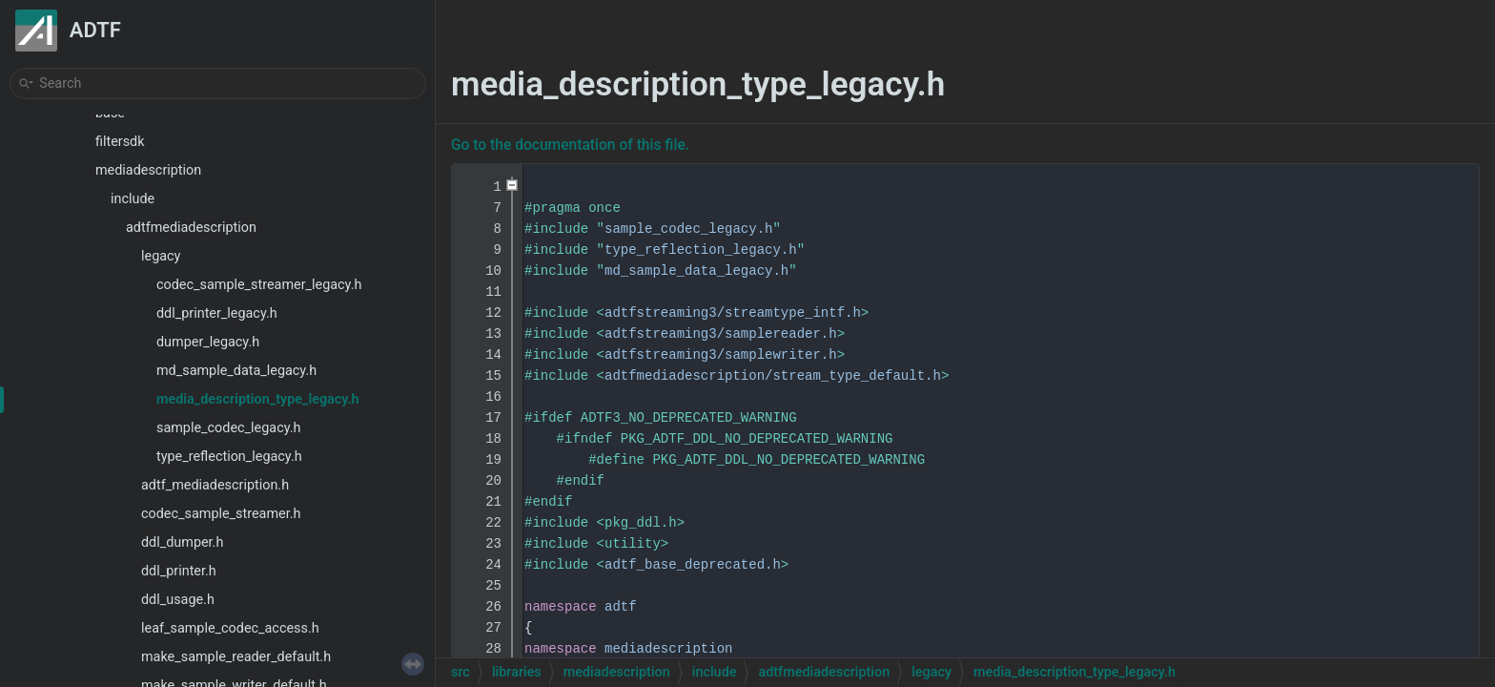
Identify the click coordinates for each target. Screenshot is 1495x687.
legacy (160, 256)
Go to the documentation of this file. (570, 145)
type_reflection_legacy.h (229, 456)
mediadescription (148, 170)
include (132, 199)
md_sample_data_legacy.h (236, 371)
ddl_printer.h (178, 571)
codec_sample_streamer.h (220, 514)
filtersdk (120, 142)
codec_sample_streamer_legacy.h (258, 285)
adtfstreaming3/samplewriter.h (720, 355)
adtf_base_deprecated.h (692, 564)
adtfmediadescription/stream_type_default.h (772, 376)
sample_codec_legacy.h (228, 428)
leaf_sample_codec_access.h (230, 628)
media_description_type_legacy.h (257, 399)
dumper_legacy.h (207, 342)
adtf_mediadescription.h (215, 485)
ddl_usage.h (178, 600)
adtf (620, 606)
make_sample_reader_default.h (236, 657)
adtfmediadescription (191, 227)
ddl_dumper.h (182, 542)
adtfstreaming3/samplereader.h (720, 334)
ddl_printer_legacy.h (216, 313)
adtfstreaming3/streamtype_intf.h (732, 313)
